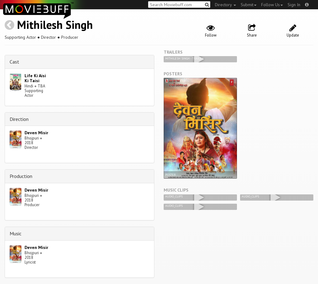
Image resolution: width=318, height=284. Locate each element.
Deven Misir (36, 132)
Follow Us (272, 4)
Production (21, 176)
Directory (225, 4)
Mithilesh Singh (55, 24)
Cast (14, 62)
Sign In (294, 4)
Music (15, 233)
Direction (19, 119)
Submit (249, 4)
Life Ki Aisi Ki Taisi (35, 78)
